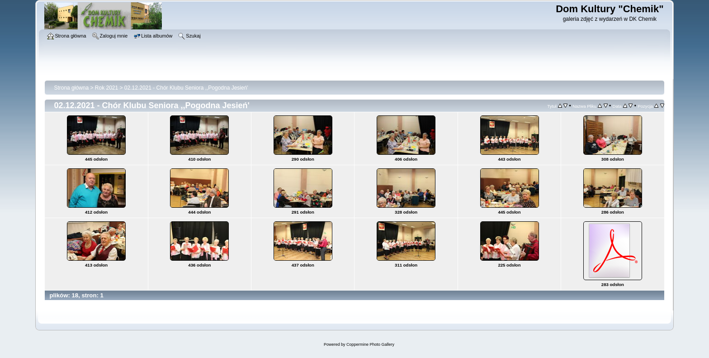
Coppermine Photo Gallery (370, 344)
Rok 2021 (106, 88)
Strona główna (71, 88)
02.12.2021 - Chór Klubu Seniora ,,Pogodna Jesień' (186, 88)
